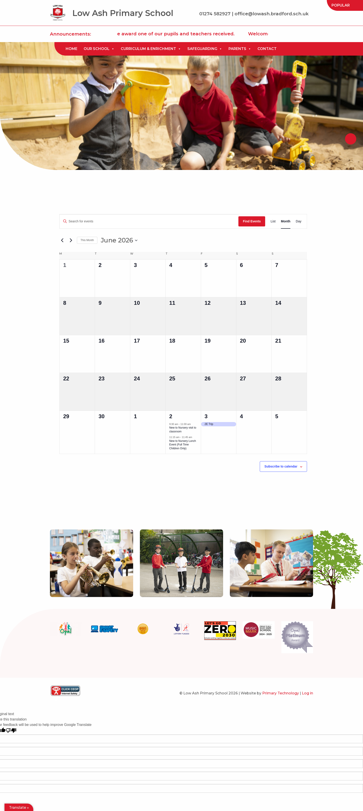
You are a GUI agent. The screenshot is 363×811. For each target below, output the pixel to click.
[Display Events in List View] (273, 221)
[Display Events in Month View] (285, 221)
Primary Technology (280, 693)
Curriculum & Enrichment (151, 48)
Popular (341, 5)
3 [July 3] (206, 416)
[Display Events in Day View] (298, 221)
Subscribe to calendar (280, 466)
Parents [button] (240, 48)
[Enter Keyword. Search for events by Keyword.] (149, 221)
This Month (87, 240)
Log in (307, 693)
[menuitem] (340, 5)
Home (71, 49)
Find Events (252, 221)
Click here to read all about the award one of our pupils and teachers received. (144, 33)
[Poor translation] (11, 730)
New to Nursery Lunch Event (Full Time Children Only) (182, 444)
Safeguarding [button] (204, 48)
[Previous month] (62, 240)
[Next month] (71, 240)
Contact (267, 49)
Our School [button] (99, 48)
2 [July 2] (170, 416)
